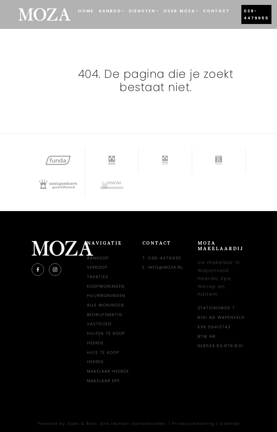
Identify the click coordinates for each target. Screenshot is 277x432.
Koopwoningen (106, 286)
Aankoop (98, 258)
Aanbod (110, 11)
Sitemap (229, 423)
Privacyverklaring (193, 423)
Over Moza (179, 11)
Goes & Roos (82, 423)
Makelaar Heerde (108, 371)
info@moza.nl (165, 267)
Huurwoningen (106, 295)
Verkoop (97, 267)
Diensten (142, 11)
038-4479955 (256, 14)
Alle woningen (105, 305)
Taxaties (97, 276)
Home (86, 11)
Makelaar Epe (103, 380)
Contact (216, 11)
